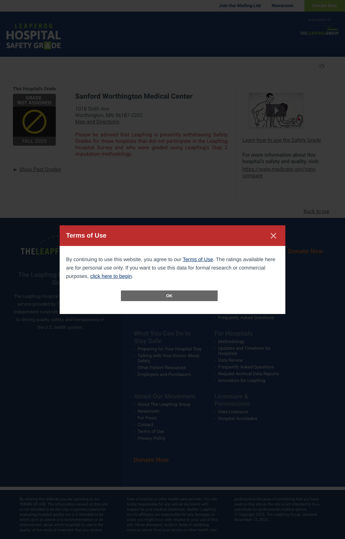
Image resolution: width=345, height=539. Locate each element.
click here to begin (111, 276)
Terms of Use (198, 259)
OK (169, 295)
